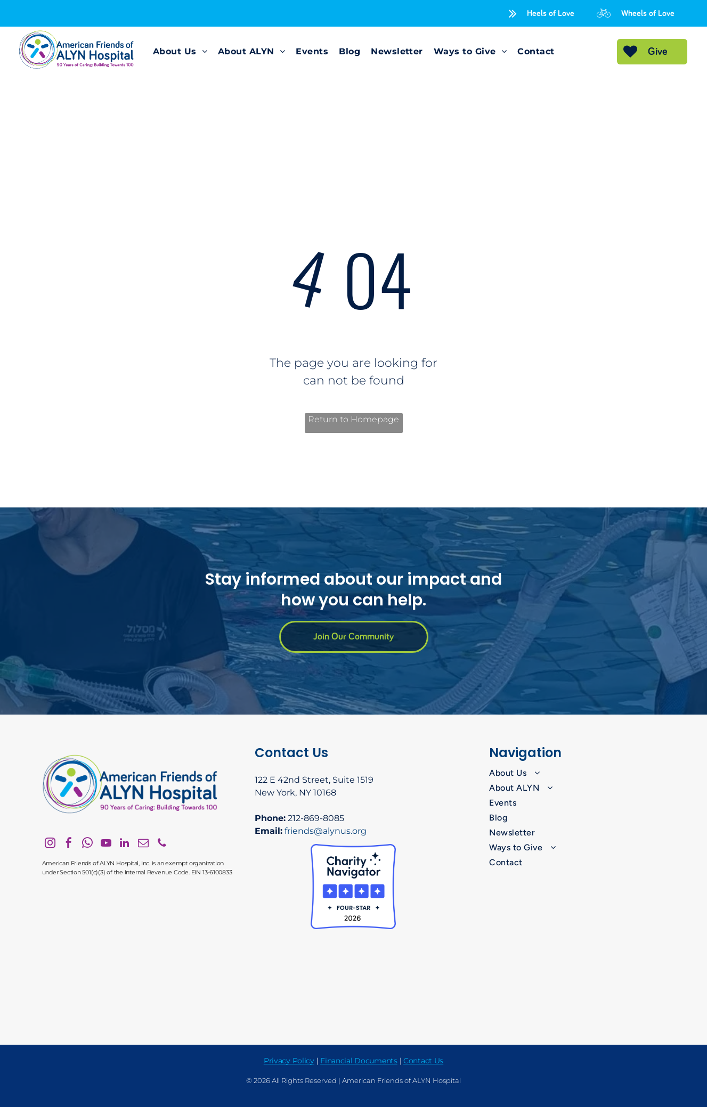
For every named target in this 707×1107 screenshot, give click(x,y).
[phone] (162, 844)
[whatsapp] (87, 844)
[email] (143, 844)
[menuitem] (180, 52)
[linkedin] (125, 844)
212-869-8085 (316, 818)
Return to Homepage (353, 419)
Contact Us (423, 1060)
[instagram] (50, 844)
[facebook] (69, 844)
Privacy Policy (289, 1060)
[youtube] (106, 844)
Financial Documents (358, 1060)
